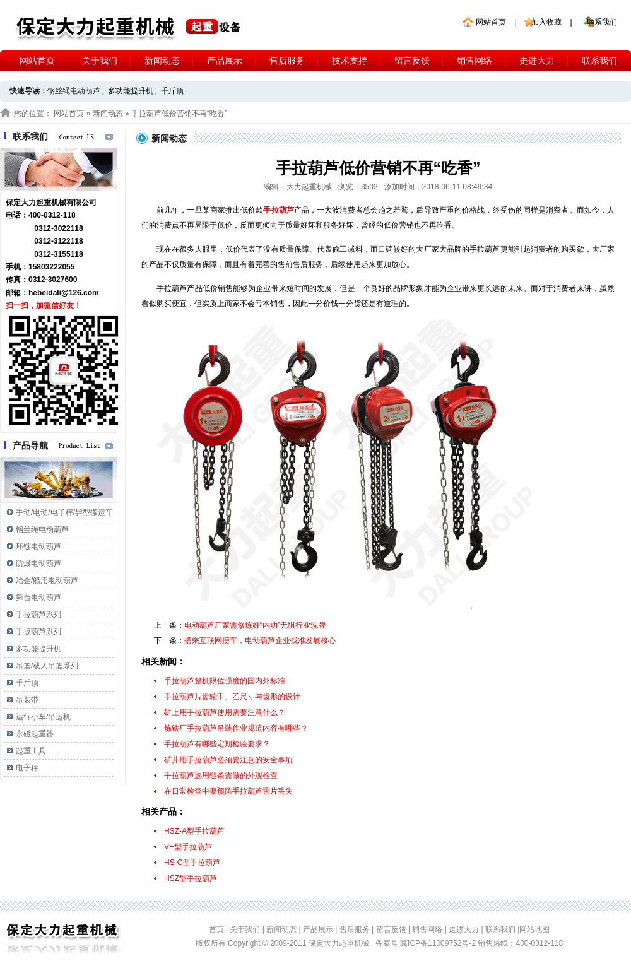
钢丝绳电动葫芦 (42, 529)
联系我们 (602, 22)
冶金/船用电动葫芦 (47, 580)
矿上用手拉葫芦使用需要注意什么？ (224, 712)
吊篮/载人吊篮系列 (47, 665)
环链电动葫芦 (38, 546)
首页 (216, 929)
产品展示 (224, 61)
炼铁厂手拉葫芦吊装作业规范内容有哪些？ (236, 728)
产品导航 (30, 445)
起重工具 (31, 750)
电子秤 (27, 768)
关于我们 (99, 61)
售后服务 (287, 61)
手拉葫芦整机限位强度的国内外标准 (224, 680)
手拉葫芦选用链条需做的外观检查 (221, 775)
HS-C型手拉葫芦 (192, 862)
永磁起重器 (35, 733)
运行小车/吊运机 (43, 716)
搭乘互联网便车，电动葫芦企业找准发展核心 (260, 640)
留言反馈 (412, 61)
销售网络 (474, 61)
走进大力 (537, 61)
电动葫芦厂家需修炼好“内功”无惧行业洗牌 (255, 625)
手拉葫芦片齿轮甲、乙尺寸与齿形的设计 (232, 696)
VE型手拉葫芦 (188, 846)
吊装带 (27, 699)
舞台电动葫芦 (38, 597)
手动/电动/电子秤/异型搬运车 (64, 512)
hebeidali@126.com (63, 292)
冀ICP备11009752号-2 (439, 943)
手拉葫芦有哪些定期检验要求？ (217, 744)
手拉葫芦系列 (38, 614)
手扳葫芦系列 (38, 631)
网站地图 (534, 929)
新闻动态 (162, 61)
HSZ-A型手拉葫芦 (194, 831)
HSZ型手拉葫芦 (190, 878)
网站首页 (491, 22)
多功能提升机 (130, 90)
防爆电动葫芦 (38, 563)
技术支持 (349, 61)
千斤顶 (172, 90)
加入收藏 (546, 22)
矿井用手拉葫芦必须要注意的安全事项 (228, 759)
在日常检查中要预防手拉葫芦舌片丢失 (228, 791)
